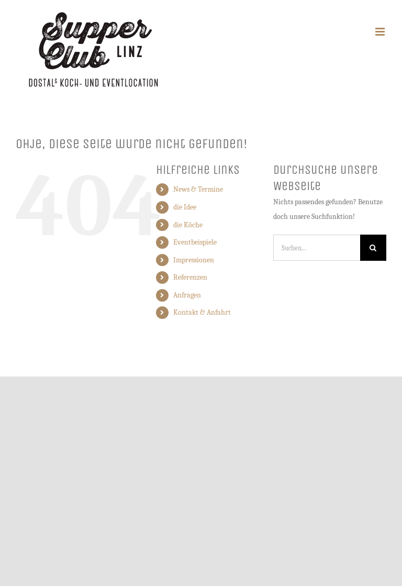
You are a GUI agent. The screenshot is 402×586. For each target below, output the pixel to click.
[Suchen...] (316, 248)
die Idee (184, 207)
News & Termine (198, 189)
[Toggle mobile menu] (380, 31)
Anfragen (187, 295)
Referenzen (190, 277)
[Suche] (373, 248)
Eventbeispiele (195, 242)
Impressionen (193, 260)
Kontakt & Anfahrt (202, 312)
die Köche (188, 224)
